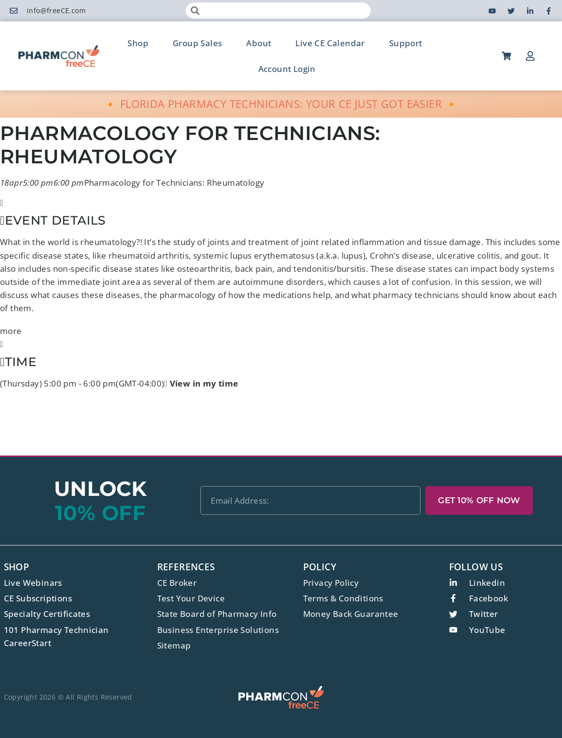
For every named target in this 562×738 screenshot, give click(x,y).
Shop (137, 43)
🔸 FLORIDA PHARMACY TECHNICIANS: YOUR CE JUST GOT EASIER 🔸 (281, 103)
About (258, 43)
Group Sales (197, 43)
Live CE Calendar (329, 43)
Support (405, 43)
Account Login (287, 68)
